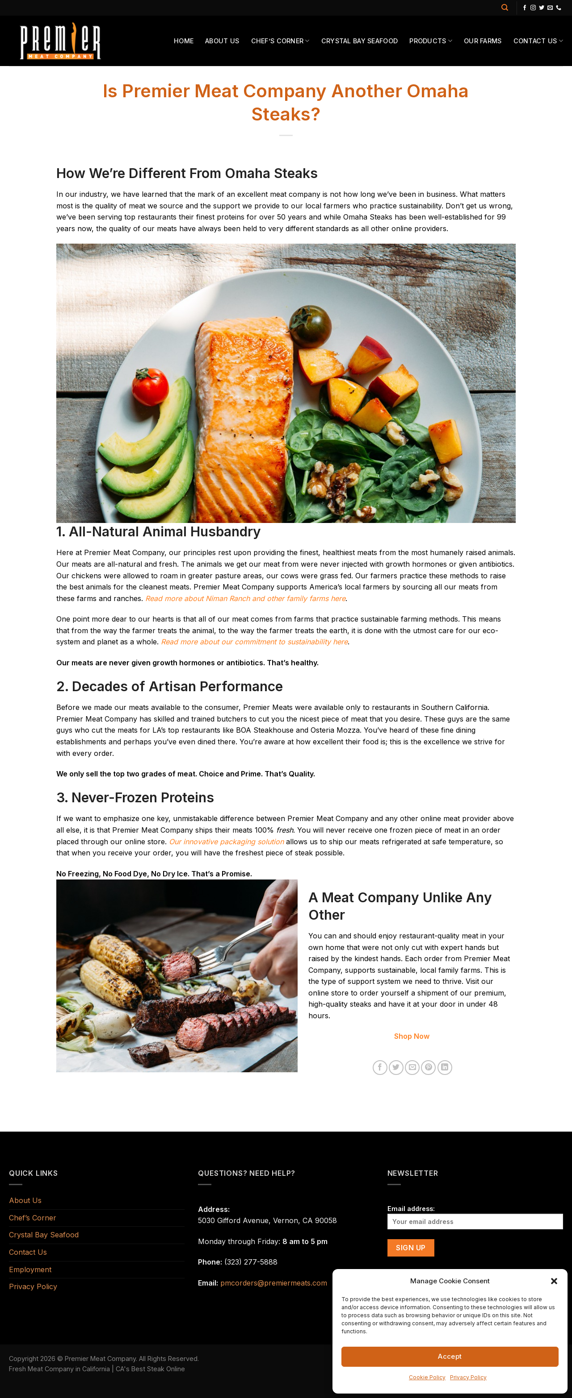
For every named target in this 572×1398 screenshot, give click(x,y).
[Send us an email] (550, 8)
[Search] (504, 7)
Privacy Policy (468, 1377)
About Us (222, 41)
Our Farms (483, 41)
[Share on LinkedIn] (444, 1067)
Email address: (475, 1217)
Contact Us (538, 41)
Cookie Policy (427, 1377)
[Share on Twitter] (396, 1067)
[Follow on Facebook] (524, 8)
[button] (554, 1281)
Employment (30, 1269)
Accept (450, 1356)
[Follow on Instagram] (533, 8)
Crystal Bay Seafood (359, 41)
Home (183, 41)
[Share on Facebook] (380, 1067)
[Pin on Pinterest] (428, 1067)
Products (430, 41)
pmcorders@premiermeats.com (273, 1282)
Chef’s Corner (280, 41)
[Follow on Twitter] (541, 8)
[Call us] (558, 8)
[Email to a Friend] (412, 1067)
